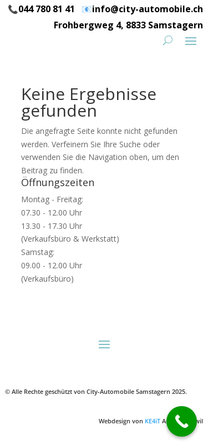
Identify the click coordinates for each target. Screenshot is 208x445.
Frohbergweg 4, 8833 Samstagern (128, 25)
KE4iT (152, 421)
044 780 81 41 (46, 9)
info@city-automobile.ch (147, 9)
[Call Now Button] (181, 421)
